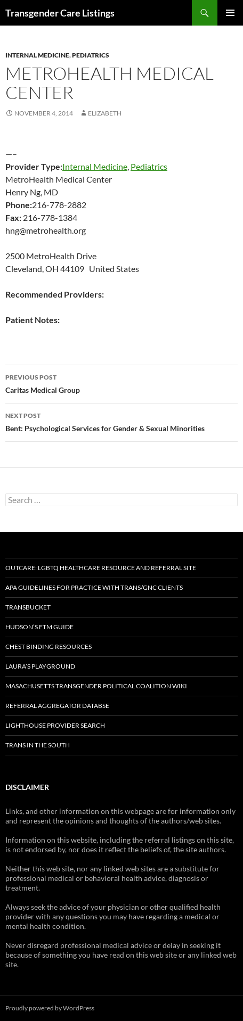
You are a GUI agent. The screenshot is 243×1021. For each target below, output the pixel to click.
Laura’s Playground (40, 666)
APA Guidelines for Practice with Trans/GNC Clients (94, 587)
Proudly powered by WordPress (49, 1008)
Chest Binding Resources (48, 647)
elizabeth (105, 113)
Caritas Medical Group (121, 382)
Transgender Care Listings (60, 13)
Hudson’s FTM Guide (39, 627)
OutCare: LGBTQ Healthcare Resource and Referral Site (100, 568)
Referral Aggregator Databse (57, 706)
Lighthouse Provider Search (55, 725)
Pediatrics (90, 55)
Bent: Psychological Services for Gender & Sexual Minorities (121, 421)
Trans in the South (37, 745)
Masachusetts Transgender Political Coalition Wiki (96, 686)
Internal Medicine (37, 55)
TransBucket (28, 607)
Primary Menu (230, 13)
